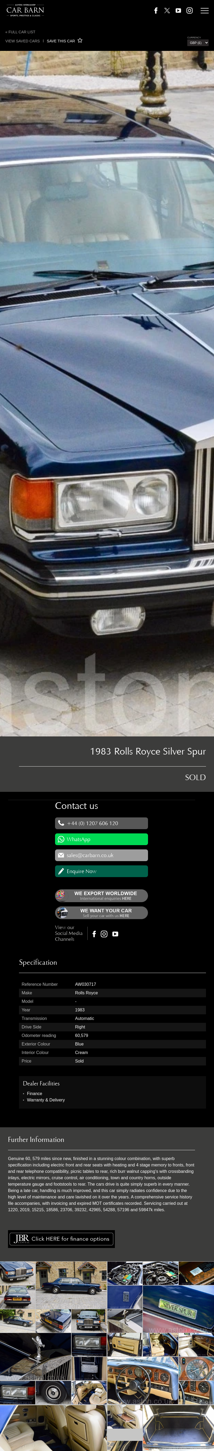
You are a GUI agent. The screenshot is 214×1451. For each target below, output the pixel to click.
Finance (34, 1093)
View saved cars (22, 41)
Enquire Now (81, 871)
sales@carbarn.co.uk (90, 855)
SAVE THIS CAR (64, 41)
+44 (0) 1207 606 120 (92, 823)
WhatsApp (78, 839)
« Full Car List (20, 32)
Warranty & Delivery (46, 1100)
